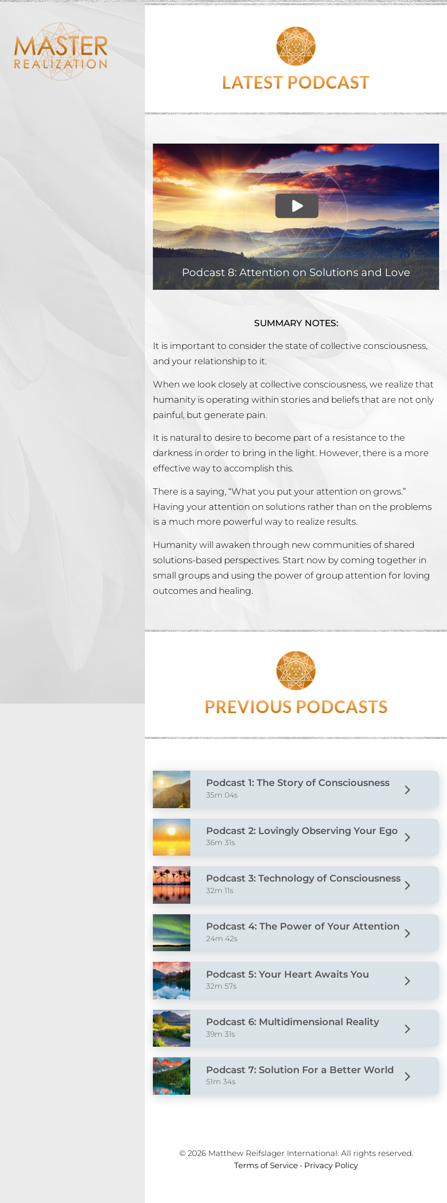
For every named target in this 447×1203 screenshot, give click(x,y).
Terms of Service (266, 1165)
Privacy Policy (331, 1165)
